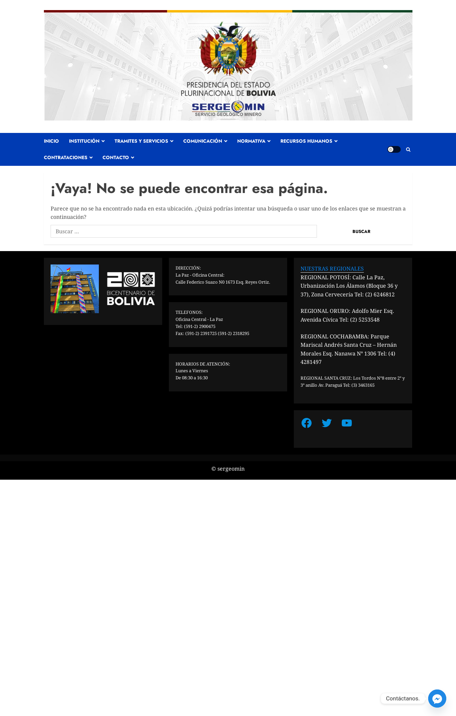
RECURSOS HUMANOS (306, 141)
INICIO (51, 141)
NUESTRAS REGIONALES (332, 268)
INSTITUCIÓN (84, 141)
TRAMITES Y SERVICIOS (141, 141)
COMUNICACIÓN (202, 141)
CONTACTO (116, 157)
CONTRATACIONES (65, 157)
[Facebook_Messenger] (437, 698)
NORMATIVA (251, 141)
